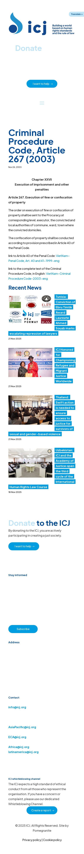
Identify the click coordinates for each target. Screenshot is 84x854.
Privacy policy (31, 840)
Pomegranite (42, 830)
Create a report (41, 810)
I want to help (41, 83)
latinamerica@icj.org (23, 752)
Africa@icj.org (18, 747)
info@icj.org (17, 707)
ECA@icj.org (17, 737)
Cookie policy (52, 840)
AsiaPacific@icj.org (22, 727)
